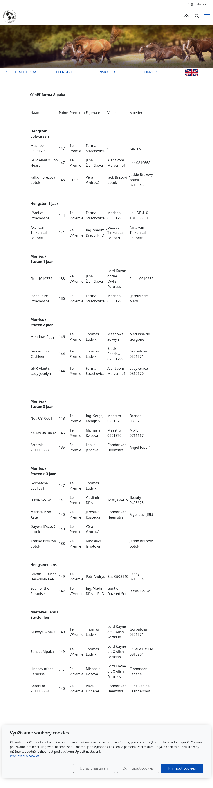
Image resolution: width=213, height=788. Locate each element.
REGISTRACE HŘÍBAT (21, 72)
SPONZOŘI (149, 72)
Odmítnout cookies (138, 768)
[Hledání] (197, 16)
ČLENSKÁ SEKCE (107, 72)
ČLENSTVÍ (64, 72)
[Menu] (207, 16)
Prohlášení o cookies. (25, 756)
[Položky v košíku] (186, 16)
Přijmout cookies (182, 768)
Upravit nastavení (94, 768)
